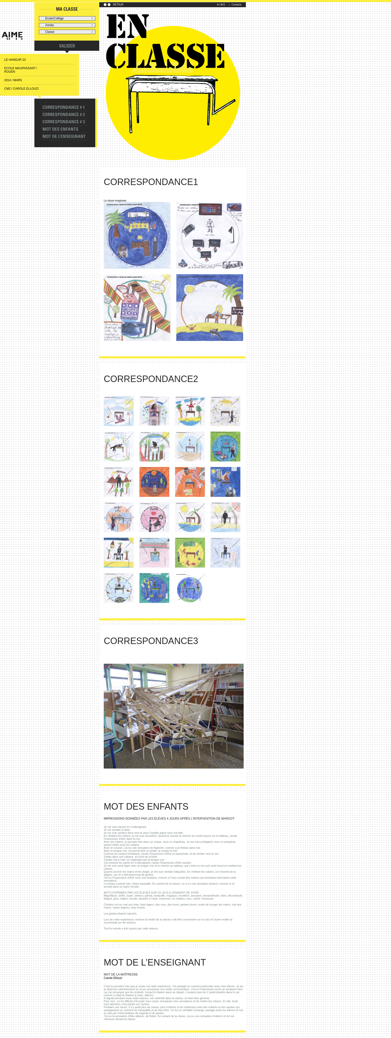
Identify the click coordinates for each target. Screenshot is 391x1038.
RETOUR (118, 4)
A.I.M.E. (221, 4)
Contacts (236, 4)
